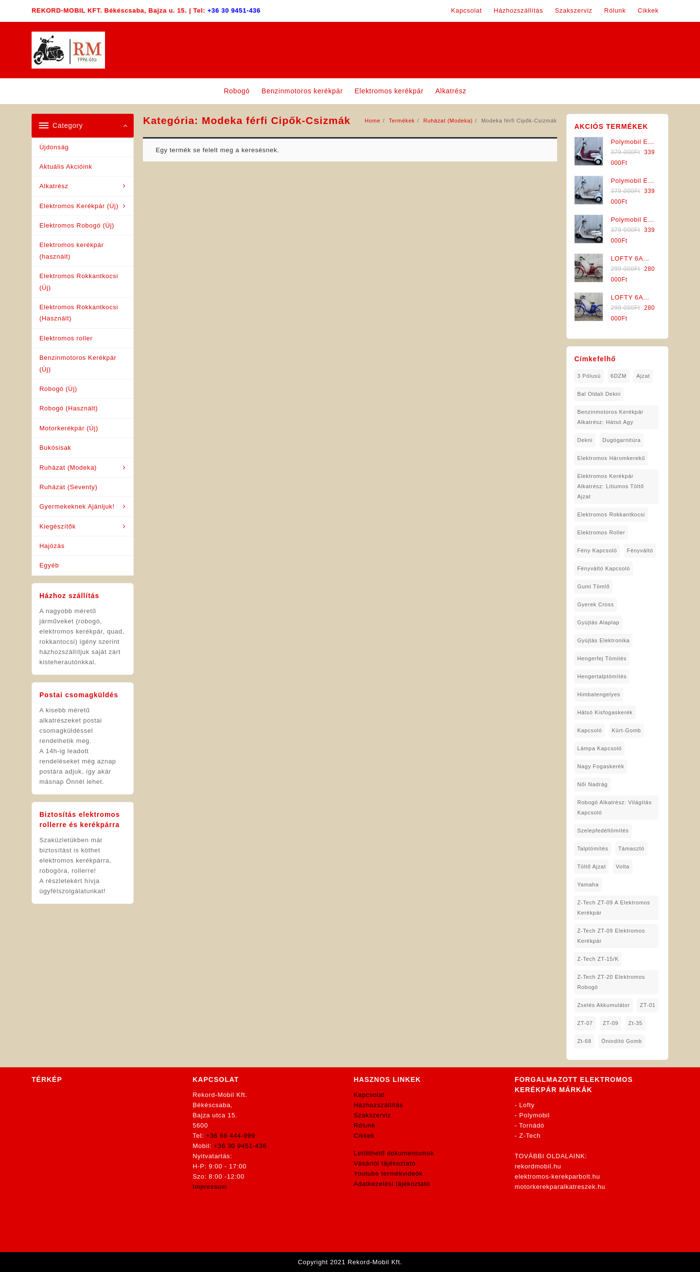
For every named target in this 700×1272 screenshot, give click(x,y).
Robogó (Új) (58, 388)
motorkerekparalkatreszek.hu (560, 1186)
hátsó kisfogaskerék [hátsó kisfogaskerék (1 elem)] (604, 712)
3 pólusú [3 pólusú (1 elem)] (588, 376)
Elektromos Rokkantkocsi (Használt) (78, 312)
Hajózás (52, 545)
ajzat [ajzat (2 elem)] (643, 376)
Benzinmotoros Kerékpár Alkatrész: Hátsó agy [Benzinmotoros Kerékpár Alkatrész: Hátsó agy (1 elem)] (610, 417)
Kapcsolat (369, 1094)
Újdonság (54, 147)
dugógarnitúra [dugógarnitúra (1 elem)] (621, 440)
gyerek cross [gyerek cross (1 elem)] (595, 604)
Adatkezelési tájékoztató (392, 1183)
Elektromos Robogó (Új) (76, 225)
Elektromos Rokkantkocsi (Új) (78, 281)
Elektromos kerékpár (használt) (71, 250)
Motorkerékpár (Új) (68, 428)
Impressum (209, 1186)
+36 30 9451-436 (234, 10)
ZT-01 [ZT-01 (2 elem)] (647, 1005)
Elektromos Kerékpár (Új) (79, 206)
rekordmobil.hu (538, 1166)
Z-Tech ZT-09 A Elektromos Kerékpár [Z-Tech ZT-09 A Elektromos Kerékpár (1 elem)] (613, 908)
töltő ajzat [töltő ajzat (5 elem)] (591, 866)
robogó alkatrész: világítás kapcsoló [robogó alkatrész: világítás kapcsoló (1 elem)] (614, 807)
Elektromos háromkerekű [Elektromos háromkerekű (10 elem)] (611, 458)
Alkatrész (54, 186)
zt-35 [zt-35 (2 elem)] (635, 1023)
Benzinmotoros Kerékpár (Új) (77, 363)
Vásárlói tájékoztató (385, 1163)
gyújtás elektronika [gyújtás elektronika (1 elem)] (603, 640)
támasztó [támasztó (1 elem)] (631, 848)
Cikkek (364, 1135)
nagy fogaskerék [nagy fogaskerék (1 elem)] (600, 766)
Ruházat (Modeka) (68, 467)
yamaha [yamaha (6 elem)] (587, 884)
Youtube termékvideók (388, 1173)
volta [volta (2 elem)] (623, 866)
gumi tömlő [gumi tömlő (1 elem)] (593, 586)
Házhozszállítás (378, 1105)
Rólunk (365, 1125)
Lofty (527, 1105)
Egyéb (49, 565)
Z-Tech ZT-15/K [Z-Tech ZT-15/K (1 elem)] (598, 959)
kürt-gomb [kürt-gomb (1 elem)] (626, 730)
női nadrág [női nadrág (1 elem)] (592, 784)
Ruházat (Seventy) (68, 487)
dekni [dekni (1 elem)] (585, 440)
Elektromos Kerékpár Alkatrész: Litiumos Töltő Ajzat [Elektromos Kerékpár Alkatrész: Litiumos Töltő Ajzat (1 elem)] (610, 486)
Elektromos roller (65, 338)
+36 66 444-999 (230, 1135)
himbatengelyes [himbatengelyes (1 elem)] (598, 694)
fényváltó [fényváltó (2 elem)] (640, 550)
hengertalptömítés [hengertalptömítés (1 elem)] (602, 676)
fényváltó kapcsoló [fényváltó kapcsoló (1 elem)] (603, 568)
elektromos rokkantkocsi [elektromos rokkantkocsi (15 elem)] (611, 514)
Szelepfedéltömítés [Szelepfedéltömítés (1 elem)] (603, 830)
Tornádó (531, 1125)
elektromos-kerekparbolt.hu (557, 1176)
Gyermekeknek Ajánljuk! (77, 506)
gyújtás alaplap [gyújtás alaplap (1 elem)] (598, 622)
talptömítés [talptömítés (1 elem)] (592, 848)
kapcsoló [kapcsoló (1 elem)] (589, 730)
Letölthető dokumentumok (394, 1153)
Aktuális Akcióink (65, 166)
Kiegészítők (57, 526)
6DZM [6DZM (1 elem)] (619, 376)
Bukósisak (55, 447)
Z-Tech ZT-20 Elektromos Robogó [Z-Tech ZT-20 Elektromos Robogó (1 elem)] (611, 982)
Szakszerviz (372, 1115)
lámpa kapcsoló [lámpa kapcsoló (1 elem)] (599, 748)
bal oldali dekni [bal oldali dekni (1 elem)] (598, 394)
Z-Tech (530, 1135)
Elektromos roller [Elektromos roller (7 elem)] (601, 532)
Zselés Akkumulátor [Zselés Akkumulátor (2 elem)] (603, 1005)
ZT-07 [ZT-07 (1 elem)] (585, 1023)
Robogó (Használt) (68, 408)
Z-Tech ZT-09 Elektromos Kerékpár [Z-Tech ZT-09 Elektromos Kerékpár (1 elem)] (611, 936)
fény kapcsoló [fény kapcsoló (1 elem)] (597, 550)
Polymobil (534, 1115)
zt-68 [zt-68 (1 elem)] (584, 1041)
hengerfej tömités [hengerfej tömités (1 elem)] (602, 658)
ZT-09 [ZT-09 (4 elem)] (610, 1023)
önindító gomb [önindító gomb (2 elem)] (621, 1041)
